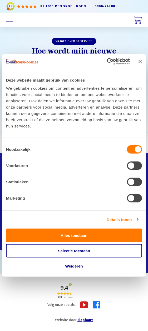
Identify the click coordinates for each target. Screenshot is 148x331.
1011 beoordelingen (66, 6)
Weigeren (74, 266)
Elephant (85, 319)
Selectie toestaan (74, 250)
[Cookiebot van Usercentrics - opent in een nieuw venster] (107, 61)
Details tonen (119, 219)
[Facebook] (96, 304)
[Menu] (9, 20)
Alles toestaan (74, 235)
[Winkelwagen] (138, 20)
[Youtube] (84, 304)
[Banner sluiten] (140, 61)
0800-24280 (105, 6)
